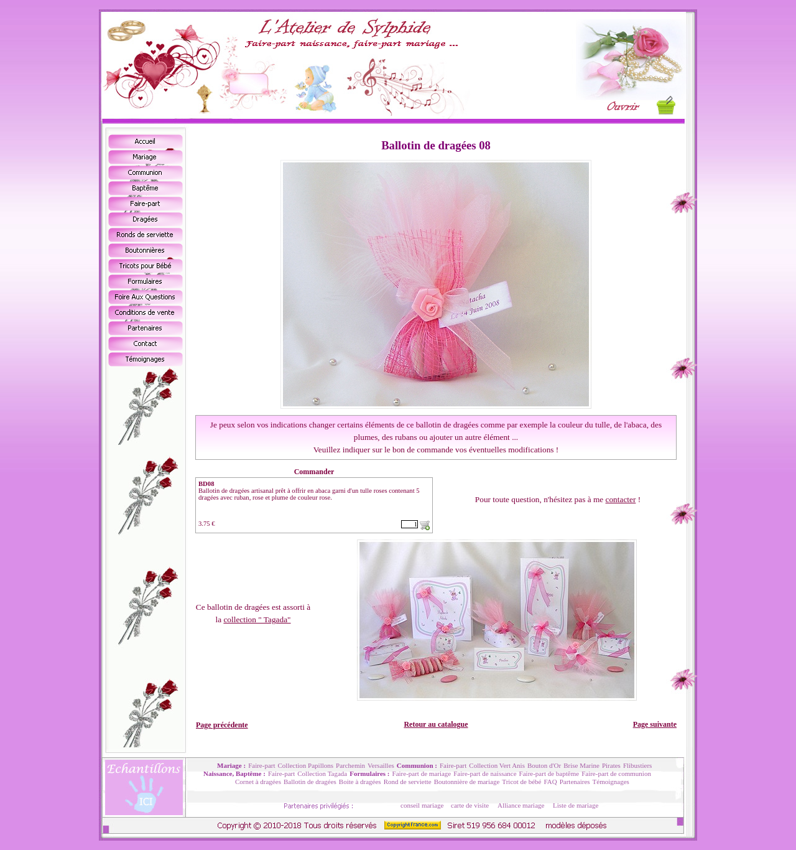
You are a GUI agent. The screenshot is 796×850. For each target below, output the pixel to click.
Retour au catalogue (436, 724)
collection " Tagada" (256, 619)
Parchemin (350, 765)
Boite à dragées (360, 781)
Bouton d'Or (544, 765)
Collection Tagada (322, 773)
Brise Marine (581, 765)
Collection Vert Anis (497, 765)
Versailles (381, 765)
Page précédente (222, 725)
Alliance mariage (520, 805)
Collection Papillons (306, 765)
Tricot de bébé (521, 781)
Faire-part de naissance (484, 773)
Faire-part (261, 765)
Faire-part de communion (616, 773)
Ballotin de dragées (310, 781)
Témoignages (611, 781)
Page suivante (655, 724)
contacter (621, 499)
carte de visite (470, 805)
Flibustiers (637, 765)
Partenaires (575, 781)
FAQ (550, 781)
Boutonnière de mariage (467, 781)
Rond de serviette (408, 781)
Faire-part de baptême (549, 773)
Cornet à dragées (258, 781)
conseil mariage (421, 805)
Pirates (611, 765)
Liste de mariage (575, 805)
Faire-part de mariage (421, 773)
